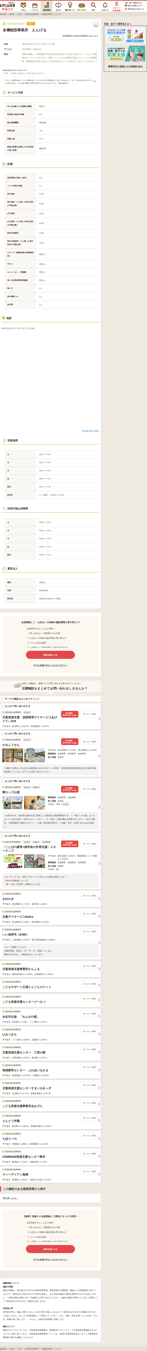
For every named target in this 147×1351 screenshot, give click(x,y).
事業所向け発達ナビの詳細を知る (125, 66)
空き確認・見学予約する (70, 714)
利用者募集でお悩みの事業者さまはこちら (80, 35)
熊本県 (10, 1198)
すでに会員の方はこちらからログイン (50, 665)
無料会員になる (50, 655)
